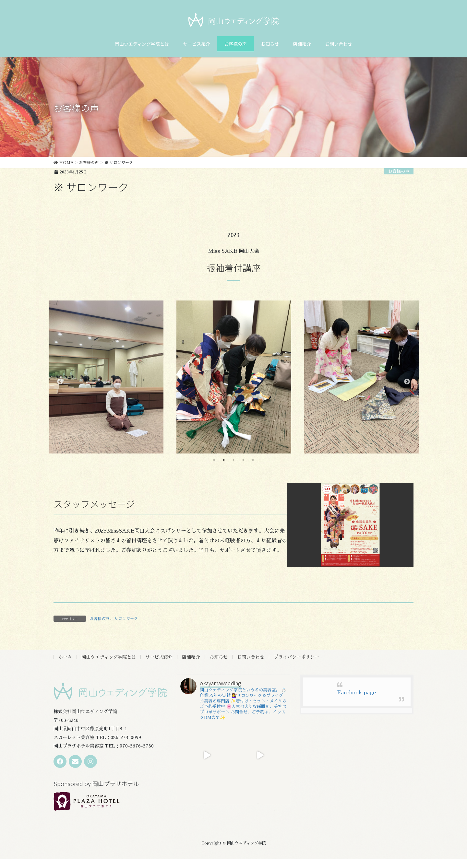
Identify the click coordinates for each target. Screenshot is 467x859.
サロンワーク (126, 619)
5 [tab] (253, 460)
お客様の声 (398, 171)
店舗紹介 (191, 657)
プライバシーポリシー (296, 657)
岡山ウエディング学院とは (108, 657)
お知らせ (219, 657)
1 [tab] (214, 460)
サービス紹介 (159, 657)
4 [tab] (243, 460)
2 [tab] (224, 460)
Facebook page (356, 692)
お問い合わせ (250, 657)
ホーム (65, 657)
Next (407, 382)
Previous (60, 382)
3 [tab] (233, 460)
